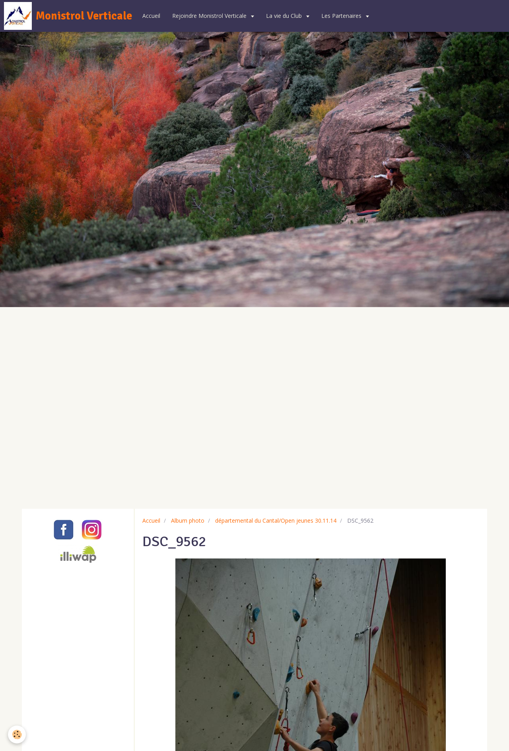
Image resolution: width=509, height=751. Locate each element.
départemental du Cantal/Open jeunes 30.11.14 (275, 520)
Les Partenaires (342, 15)
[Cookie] (17, 734)
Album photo (187, 520)
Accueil (151, 15)
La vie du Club (284, 15)
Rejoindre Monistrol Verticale (210, 15)
